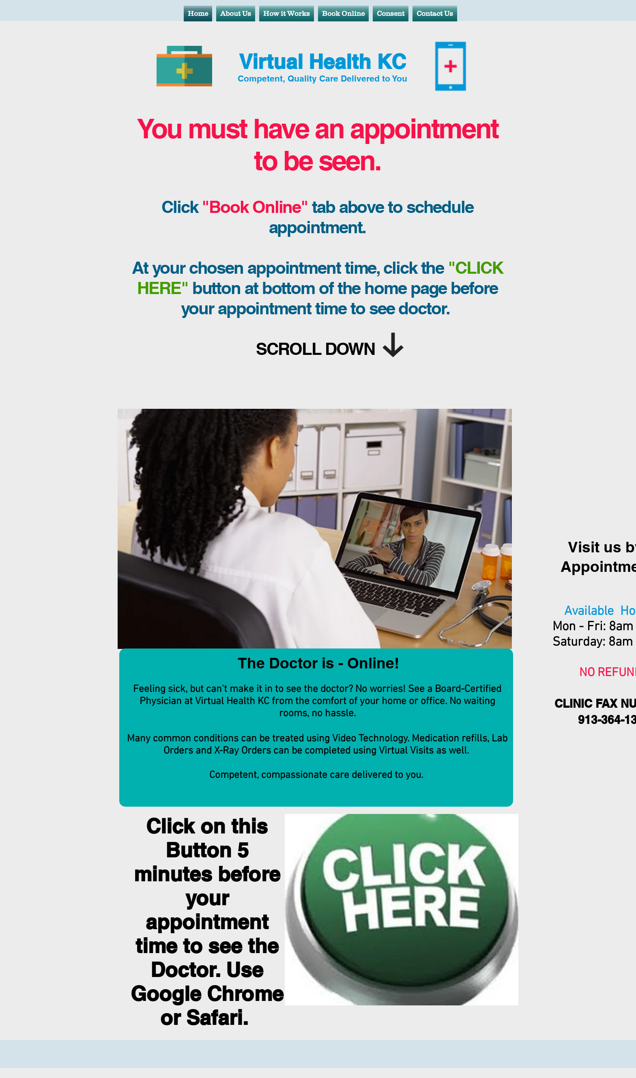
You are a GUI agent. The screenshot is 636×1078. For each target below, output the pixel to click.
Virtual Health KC (322, 61)
